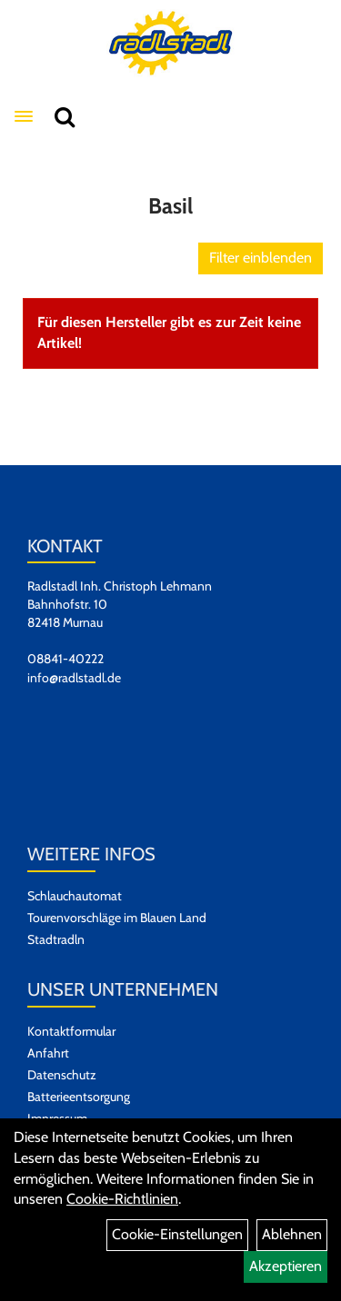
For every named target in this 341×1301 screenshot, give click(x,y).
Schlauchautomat (74, 896)
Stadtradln (56, 939)
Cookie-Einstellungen (177, 1234)
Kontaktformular (71, 1031)
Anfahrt (48, 1053)
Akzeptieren (285, 1266)
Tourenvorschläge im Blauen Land (116, 917)
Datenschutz (61, 1075)
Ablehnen (292, 1234)
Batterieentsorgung (78, 1096)
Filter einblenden (260, 257)
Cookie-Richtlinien (122, 1198)
